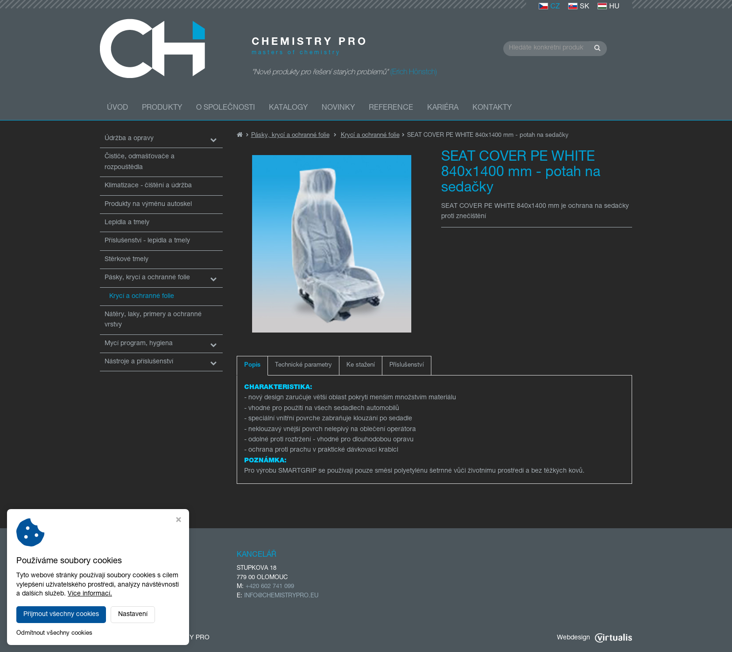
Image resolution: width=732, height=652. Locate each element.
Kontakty (492, 108)
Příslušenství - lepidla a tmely (147, 241)
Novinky (338, 108)
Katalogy (288, 108)
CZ (549, 6)
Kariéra (442, 108)
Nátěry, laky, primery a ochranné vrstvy (153, 320)
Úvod (117, 108)
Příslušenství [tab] (406, 365)
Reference (391, 108)
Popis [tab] (252, 365)
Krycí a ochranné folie (141, 296)
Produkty (162, 108)
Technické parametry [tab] (303, 365)
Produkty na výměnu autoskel (148, 204)
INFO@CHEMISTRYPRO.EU (281, 596)
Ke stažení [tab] (360, 365)
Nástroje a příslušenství (139, 362)
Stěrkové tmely (126, 259)
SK (578, 6)
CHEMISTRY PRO (183, 638)
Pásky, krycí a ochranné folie (147, 278)
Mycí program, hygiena (139, 343)
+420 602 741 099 (270, 587)
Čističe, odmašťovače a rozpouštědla (140, 162)
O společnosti (225, 108)
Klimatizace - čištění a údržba (148, 186)
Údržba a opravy (129, 138)
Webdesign (594, 638)
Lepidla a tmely (127, 223)
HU (608, 6)
